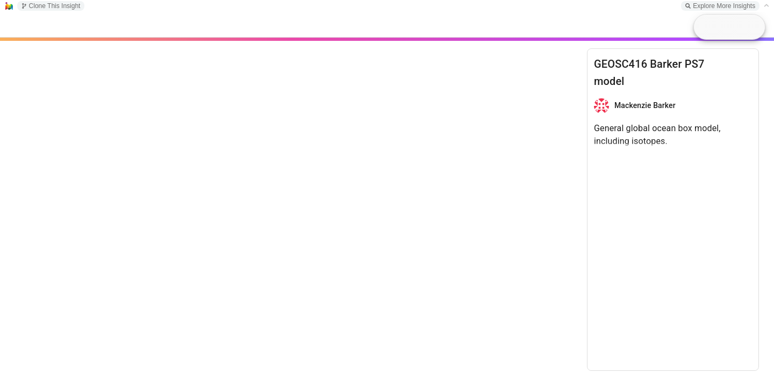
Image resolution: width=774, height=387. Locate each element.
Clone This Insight (51, 6)
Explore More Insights (720, 6)
